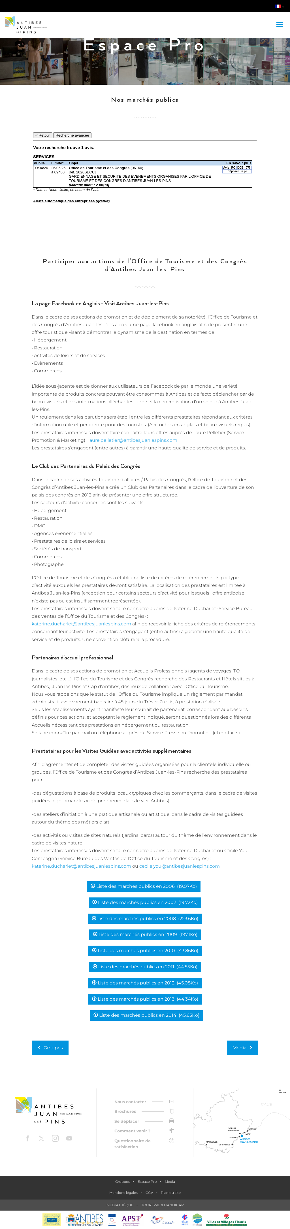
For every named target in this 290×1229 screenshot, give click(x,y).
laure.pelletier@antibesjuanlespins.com (132, 440)
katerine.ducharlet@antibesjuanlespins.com (81, 624)
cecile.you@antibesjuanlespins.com (179, 866)
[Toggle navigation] (280, 24)
